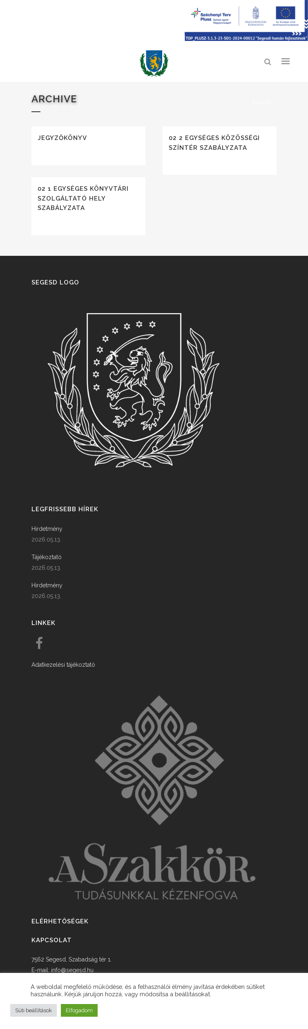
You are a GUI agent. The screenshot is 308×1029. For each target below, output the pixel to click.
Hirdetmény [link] (46, 529)
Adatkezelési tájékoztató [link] (63, 664)
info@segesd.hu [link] (72, 970)
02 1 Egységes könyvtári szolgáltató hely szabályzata (83, 198)
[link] (154, 63)
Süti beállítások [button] (33, 1010)
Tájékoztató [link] (46, 557)
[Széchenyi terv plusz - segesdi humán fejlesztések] (246, 39)
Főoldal (261, 102)
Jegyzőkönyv (62, 138)
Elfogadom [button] (79, 1010)
